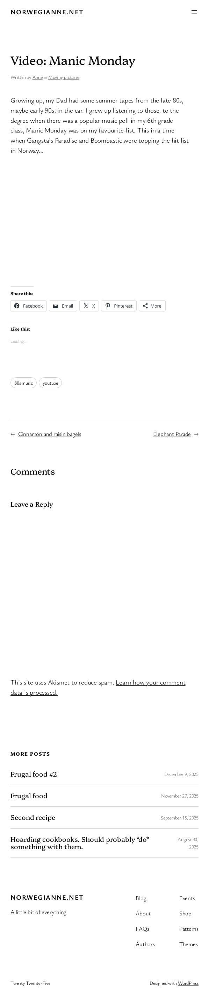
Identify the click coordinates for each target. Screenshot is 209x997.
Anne (38, 77)
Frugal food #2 (33, 774)
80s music (23, 382)
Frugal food (29, 795)
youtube (50, 382)
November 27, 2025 (180, 795)
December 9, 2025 (181, 774)
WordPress (188, 983)
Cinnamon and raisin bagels (49, 434)
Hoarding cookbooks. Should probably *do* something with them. (79, 843)
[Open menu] (194, 12)
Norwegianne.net (47, 11)
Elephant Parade (172, 434)
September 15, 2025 (180, 817)
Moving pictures (63, 77)
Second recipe (32, 817)
